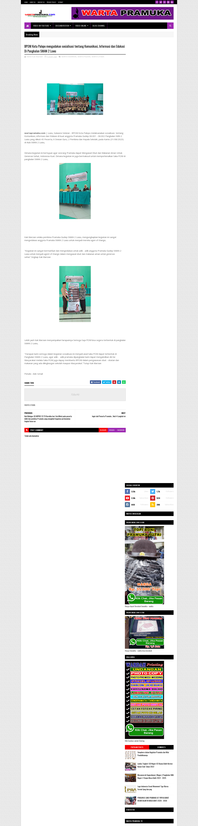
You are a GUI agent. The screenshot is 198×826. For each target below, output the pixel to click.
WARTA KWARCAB (136, 455)
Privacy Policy (51, 2)
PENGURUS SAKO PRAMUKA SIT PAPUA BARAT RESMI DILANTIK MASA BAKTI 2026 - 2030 (157, 360)
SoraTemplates (37, 822)
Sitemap (60, 2)
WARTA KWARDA (136, 460)
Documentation (62, 25)
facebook (118, 430)
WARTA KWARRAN (68, 56)
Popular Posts (140, 308)
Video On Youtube (41, 25)
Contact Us (41, 2)
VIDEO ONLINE (80, 25)
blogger (101, 430)
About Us (32, 2)
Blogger (166, 765)
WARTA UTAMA (98, 56)
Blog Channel (99, 25)
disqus (110, 430)
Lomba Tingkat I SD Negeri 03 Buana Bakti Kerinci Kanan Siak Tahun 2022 (156, 325)
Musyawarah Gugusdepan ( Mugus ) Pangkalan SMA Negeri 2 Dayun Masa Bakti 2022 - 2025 (156, 338)
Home (26, 2)
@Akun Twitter (136, 587)
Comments (162, 308)
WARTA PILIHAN (84, 56)
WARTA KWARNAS (136, 465)
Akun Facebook (166, 587)
